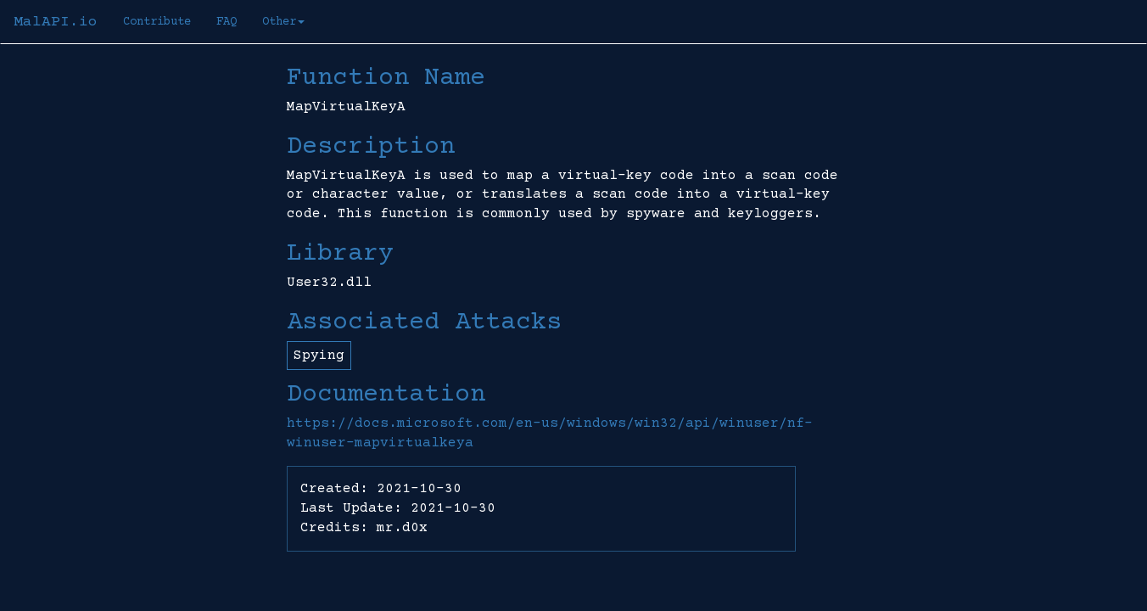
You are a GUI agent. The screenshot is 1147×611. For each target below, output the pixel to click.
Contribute (157, 22)
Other (283, 22)
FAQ (226, 22)
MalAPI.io (56, 22)
